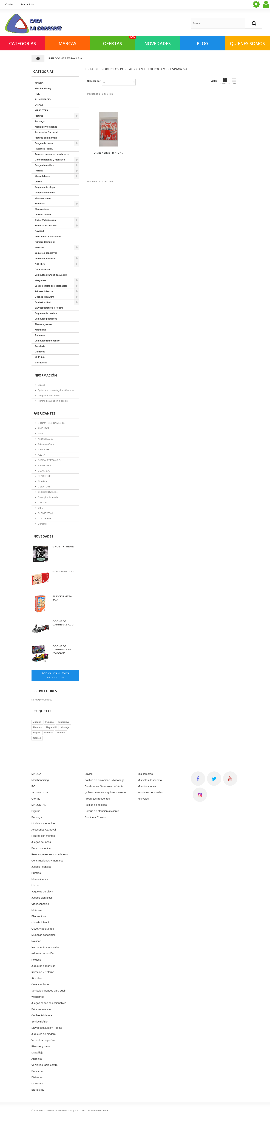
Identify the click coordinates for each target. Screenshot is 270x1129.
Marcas (67, 43)
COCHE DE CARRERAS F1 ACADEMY (62, 649)
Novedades (43, 536)
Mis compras (145, 773)
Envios (41, 385)
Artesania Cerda (46, 444)
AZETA (41, 454)
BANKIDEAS (44, 465)
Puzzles (39, 170)
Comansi (42, 523)
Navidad (39, 231)
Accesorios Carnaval (46, 132)
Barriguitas (41, 362)
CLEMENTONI (45, 513)
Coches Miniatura (44, 296)
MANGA (39, 83)
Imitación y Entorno (45, 258)
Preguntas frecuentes (48, 395)
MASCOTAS (41, 110)
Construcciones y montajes (50, 159)
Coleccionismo (43, 269)
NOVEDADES (157, 43)
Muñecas (40, 203)
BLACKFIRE (44, 476)
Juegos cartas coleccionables (51, 286)
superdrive (63, 722)
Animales (40, 335)
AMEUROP (43, 428)
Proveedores (45, 691)
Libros (38, 181)
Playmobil (51, 727)
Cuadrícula (224, 81)
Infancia (61, 732)
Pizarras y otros (43, 324)
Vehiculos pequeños (46, 318)
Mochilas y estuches (46, 126)
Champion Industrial (47, 497)
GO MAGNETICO (63, 571)
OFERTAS (119, 41)
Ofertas (39, 105)
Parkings (40, 121)
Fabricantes (44, 413)
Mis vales (143, 798)
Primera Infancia (44, 291)
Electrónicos (42, 209)
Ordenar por (94, 81)
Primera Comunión (45, 242)
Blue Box (42, 481)
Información (45, 375)
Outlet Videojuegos (45, 220)
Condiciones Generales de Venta (104, 786)
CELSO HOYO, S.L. (48, 492)
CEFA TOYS (44, 486)
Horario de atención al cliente (52, 401)
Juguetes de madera (46, 313)
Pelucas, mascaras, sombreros (52, 154)
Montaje (65, 727)
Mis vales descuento (150, 780)
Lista (234, 81)
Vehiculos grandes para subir (51, 275)
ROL (37, 94)
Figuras (39, 115)
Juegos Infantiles (44, 165)
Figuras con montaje (46, 137)
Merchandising (43, 88)
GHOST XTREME (63, 546)
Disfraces (40, 351)
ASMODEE (43, 449)
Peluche (39, 247)
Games (37, 738)
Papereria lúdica (44, 148)
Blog (202, 43)
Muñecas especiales (46, 225)
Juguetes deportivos (46, 253)
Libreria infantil (43, 214)
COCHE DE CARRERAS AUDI (63, 623)
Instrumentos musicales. (48, 236)
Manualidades (42, 176)
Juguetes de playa (45, 187)
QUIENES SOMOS (247, 43)
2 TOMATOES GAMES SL (51, 423)
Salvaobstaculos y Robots (49, 307)
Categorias (22, 43)
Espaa (36, 732)
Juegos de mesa (44, 143)
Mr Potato (40, 357)
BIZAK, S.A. (43, 470)
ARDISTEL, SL (45, 439)
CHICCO (42, 502)
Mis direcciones (147, 786)
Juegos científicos (45, 192)
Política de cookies (96, 804)
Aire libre (40, 264)
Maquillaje (40, 329)
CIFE (40, 508)
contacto (10, 4)
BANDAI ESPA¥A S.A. (49, 460)
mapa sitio (27, 4)
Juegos (37, 722)
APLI (40, 433)
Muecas (37, 727)
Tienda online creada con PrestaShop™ (57, 1110)
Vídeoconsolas (43, 198)
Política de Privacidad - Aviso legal (105, 780)
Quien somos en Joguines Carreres (55, 390)
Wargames (40, 280)
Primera (48, 732)
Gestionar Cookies (95, 817)
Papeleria (40, 346)
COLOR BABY (45, 518)
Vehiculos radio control (47, 340)
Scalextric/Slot (43, 302)
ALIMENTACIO (43, 99)
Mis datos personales (150, 792)
